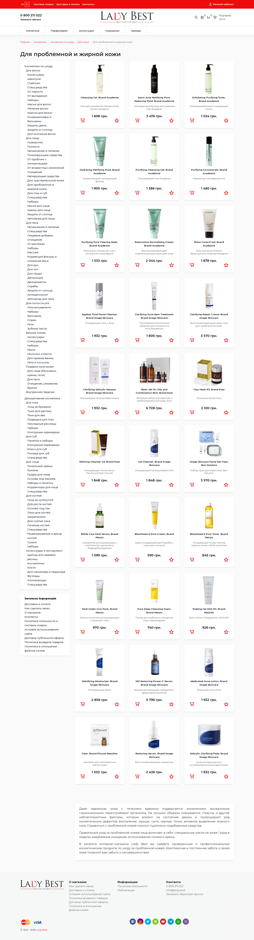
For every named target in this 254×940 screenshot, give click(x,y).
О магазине (78, 882)
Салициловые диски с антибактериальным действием (209, 763)
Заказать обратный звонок (184, 894)
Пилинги (33, 146)
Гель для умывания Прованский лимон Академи (100, 107)
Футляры (33, 576)
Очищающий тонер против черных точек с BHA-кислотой (209, 544)
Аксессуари (86, 30)
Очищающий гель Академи (154, 178)
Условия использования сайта (89, 894)
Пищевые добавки (40, 235)
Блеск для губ (37, 449)
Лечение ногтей (38, 525)
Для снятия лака (38, 521)
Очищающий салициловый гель (154, 470)
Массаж (32, 252)
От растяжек (36, 244)
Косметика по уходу (62, 42)
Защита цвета (36, 125)
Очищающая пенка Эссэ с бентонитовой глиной (99, 472)
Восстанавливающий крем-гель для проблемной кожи (209, 324)
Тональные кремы (40, 466)
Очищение (34, 172)
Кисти (31, 567)
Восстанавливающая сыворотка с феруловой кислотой (154, 691)
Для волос (33, 70)
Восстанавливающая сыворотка (154, 762)
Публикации (126, 890)
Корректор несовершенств (209, 178)
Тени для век (36, 415)
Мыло (31, 349)
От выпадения (37, 95)
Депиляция (35, 277)
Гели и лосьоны (38, 362)
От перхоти (35, 91)
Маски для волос (39, 104)
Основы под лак (38, 508)
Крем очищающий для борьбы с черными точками (154, 544)
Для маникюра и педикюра (46, 571)
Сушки (32, 542)
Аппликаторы (36, 580)
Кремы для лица (38, 210)
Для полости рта (37, 303)
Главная (25, 42)
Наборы (32, 100)
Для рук (32, 265)
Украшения (112, 30)
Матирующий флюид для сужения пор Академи (154, 107)
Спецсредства (37, 87)
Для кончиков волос (41, 134)
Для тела (32, 222)
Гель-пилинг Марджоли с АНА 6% (209, 617)
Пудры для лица (38, 474)
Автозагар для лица (41, 218)
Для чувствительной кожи (45, 180)
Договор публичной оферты (88, 902)
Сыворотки (35, 142)
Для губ (31, 436)
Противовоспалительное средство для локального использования (154, 326)
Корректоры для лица (42, 487)
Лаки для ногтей (38, 512)
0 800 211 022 (31, 15)
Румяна (32, 470)
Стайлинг (33, 83)
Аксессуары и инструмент (44, 550)
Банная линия (36, 332)
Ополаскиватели (39, 307)
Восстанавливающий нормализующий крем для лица (154, 252)
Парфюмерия (59, 30)
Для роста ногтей (39, 504)
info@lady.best (175, 890)
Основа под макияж (41, 478)
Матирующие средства (43, 176)
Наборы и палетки (40, 483)
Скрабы (32, 286)
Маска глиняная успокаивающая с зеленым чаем (99, 619)
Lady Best (41, 929)
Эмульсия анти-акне (209, 689)
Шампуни (34, 79)
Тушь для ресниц (39, 411)
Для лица (83, 42)
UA (22, 4)
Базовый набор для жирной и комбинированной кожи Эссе (154, 399)
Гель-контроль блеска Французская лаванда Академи (209, 252)
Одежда (136, 30)
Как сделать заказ (81, 886)
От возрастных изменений (45, 167)
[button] (116, 120)
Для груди (34, 273)
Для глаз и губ (37, 193)
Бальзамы (34, 316)
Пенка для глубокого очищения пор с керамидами (154, 619)
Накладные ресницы (41, 423)
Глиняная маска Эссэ (209, 398)
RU (27, 4)
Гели (30, 324)
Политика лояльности (132, 886)
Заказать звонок (30, 19)
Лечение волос (38, 108)
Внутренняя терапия (40, 392)
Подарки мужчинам (40, 366)
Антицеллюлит (37, 294)
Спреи (31, 320)
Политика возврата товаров (88, 898)
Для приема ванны (40, 358)
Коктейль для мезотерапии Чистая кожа (99, 763)
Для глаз (32, 402)
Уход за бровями (39, 406)
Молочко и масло (39, 354)
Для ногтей (33, 495)
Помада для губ (38, 453)
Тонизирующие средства (44, 155)
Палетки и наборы (40, 440)
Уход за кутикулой (40, 500)
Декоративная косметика (42, 398)
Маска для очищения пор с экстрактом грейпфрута (99, 252)
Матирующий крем (99, 689)
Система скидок (44, 4)
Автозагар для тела (40, 299)
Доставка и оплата (68, 4)
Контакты (88, 4)
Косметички (35, 563)
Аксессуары (35, 74)
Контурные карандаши (43, 432)
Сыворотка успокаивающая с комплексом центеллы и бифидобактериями (99, 545)
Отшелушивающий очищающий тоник (209, 107)
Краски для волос (40, 112)
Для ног (32, 269)
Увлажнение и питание (43, 150)
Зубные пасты (37, 328)
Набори (32, 428)
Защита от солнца (39, 129)
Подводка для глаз (40, 419)
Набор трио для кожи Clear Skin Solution (209, 472)
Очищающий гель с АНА (99, 323)
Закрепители (36, 516)
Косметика (32, 30)
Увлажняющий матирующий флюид (100, 180)
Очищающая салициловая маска (99, 398)
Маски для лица (38, 205)
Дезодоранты (36, 282)
